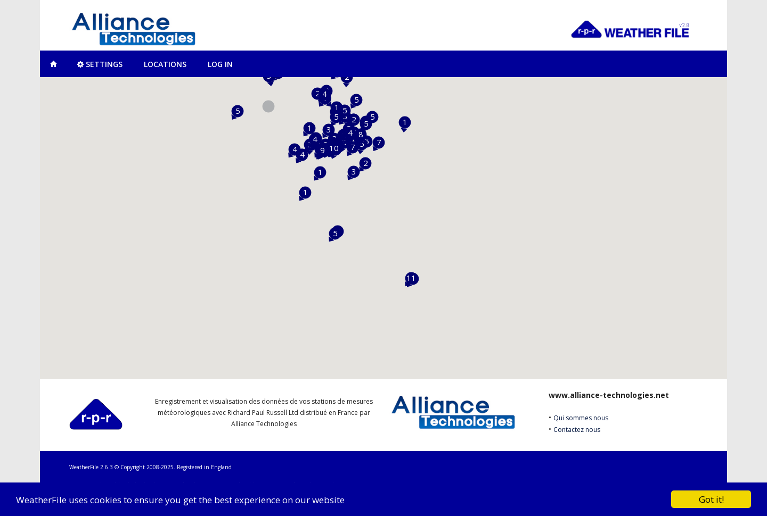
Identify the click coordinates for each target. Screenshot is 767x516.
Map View (53, 64)
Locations (165, 64)
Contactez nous (576, 429)
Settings (100, 64)
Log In (220, 64)
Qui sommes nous (580, 417)
